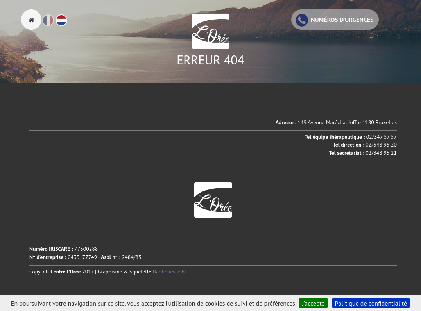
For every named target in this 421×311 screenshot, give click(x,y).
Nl (66, 23)
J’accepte (313, 303)
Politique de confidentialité (371, 303)
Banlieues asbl (169, 271)
